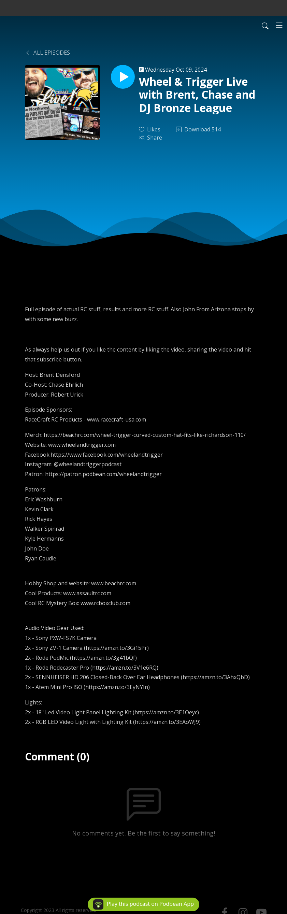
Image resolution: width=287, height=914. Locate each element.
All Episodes (47, 52)
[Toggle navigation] (279, 25)
